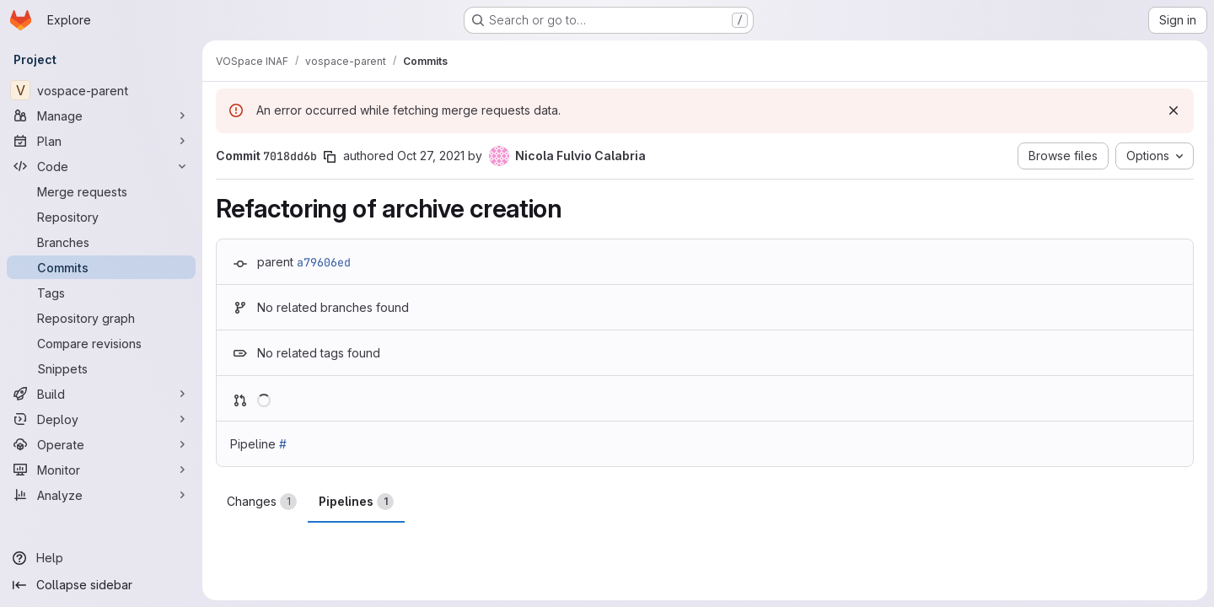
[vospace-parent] (101, 90)
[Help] (101, 558)
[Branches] (101, 242)
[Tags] (101, 292)
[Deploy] (101, 419)
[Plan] (101, 141)
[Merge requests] (101, 191)
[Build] (101, 394)
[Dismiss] (1173, 110)
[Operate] (101, 444)
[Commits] (101, 267)
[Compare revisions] (101, 343)
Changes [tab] (262, 501)
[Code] (101, 166)
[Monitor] (101, 469)
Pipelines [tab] (356, 501)
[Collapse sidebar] (101, 585)
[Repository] (101, 216)
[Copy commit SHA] (330, 157)
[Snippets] (101, 368)
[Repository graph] (101, 318)
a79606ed (324, 262)
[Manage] (101, 115)
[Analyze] (101, 495)
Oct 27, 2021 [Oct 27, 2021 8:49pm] (431, 155)
